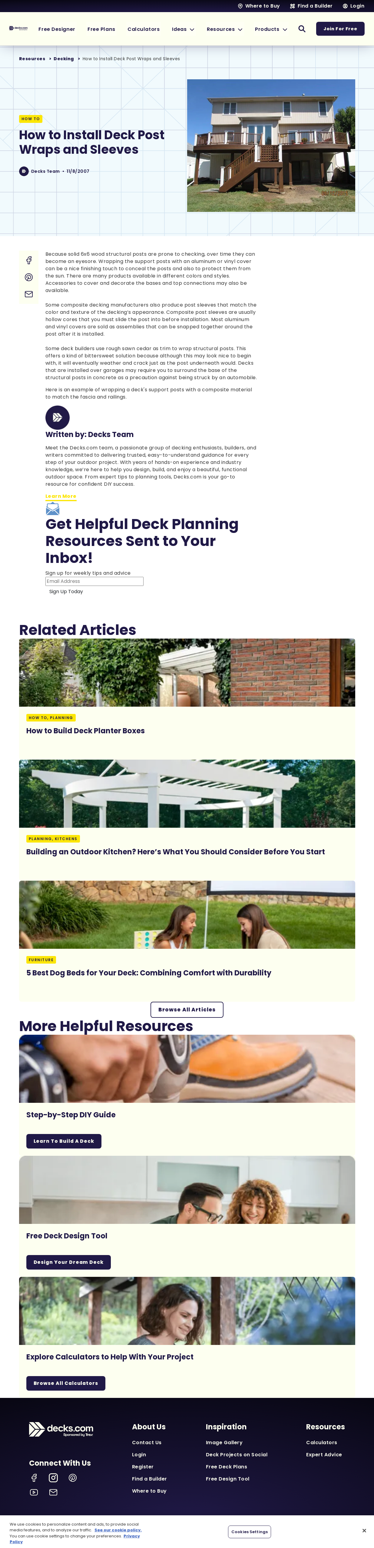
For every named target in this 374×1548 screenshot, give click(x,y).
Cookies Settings (249, 1532)
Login (139, 1454)
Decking (64, 59)
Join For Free (340, 29)
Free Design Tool (228, 1479)
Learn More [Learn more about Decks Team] (61, 496)
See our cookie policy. (118, 1530)
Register (143, 1467)
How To (31, 118)
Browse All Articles (187, 1010)
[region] (187, 1531)
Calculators (321, 1442)
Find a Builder (149, 1479)
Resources (32, 59)
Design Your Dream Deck (69, 1262)
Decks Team (45, 171)
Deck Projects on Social (237, 1454)
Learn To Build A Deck (65, 1141)
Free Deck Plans (226, 1467)
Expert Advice (324, 1454)
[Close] (364, 1530)
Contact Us (147, 1442)
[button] (191, 29)
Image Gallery (224, 1442)
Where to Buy (149, 1491)
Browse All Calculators (67, 1383)
